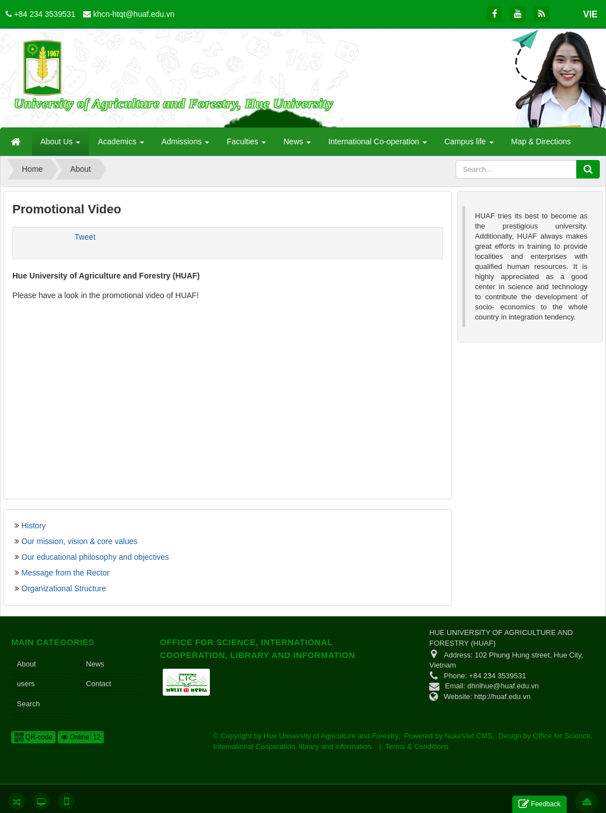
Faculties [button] (246, 145)
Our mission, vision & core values (79, 541)
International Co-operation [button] (377, 145)
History (33, 525)
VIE (590, 14)
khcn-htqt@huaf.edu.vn (134, 14)
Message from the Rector (65, 572)
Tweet (85, 236)
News (95, 664)
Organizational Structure (63, 588)
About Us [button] (60, 145)
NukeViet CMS (469, 736)
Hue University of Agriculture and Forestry (331, 736)
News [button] (297, 145)
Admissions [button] (185, 145)
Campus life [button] (469, 145)
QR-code (33, 737)
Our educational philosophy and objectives (95, 556)
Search (28, 704)
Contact (98, 683)
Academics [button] (121, 145)
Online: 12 (80, 737)
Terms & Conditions (417, 746)
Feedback (539, 804)
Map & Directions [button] (541, 141)
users (26, 683)
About (26, 664)
